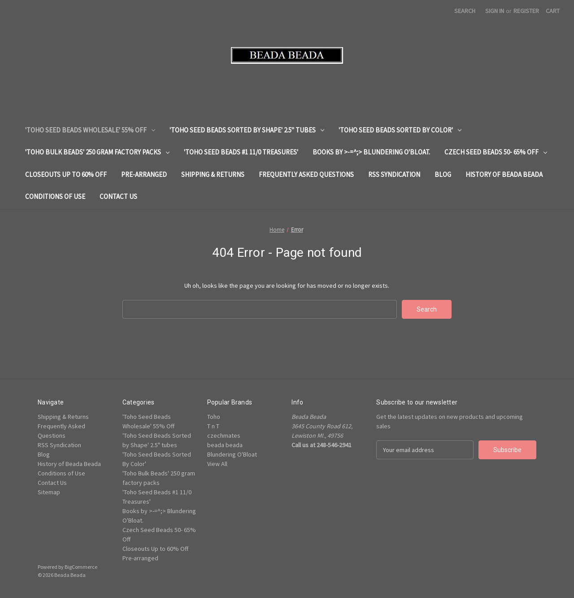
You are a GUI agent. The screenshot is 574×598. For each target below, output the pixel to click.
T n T (213, 426)
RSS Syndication (394, 174)
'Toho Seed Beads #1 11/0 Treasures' (241, 152)
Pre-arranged (144, 174)
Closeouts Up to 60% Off (66, 174)
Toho (213, 417)
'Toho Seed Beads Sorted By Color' (400, 130)
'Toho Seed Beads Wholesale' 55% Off (90, 130)
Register (526, 11)
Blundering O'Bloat (232, 454)
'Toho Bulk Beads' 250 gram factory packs (97, 152)
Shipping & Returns (212, 174)
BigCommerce (81, 566)
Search (464, 11)
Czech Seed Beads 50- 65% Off (495, 152)
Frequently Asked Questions (306, 174)
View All (217, 464)
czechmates (223, 435)
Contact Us (118, 196)
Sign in (494, 11)
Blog (443, 174)
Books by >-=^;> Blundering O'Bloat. (371, 152)
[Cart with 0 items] (553, 11)
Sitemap (49, 492)
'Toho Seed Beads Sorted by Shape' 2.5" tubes (247, 130)
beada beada (225, 445)
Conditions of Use (55, 196)
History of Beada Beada (504, 174)
